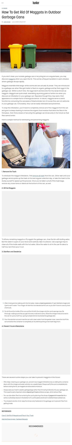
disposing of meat (32, 392)
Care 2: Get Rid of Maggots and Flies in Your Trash (18, 415)
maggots (11, 79)
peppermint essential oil (57, 395)
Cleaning (4, 8)
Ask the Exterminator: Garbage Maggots (15, 419)
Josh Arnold (7, 22)
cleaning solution (45, 303)
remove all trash (38, 176)
